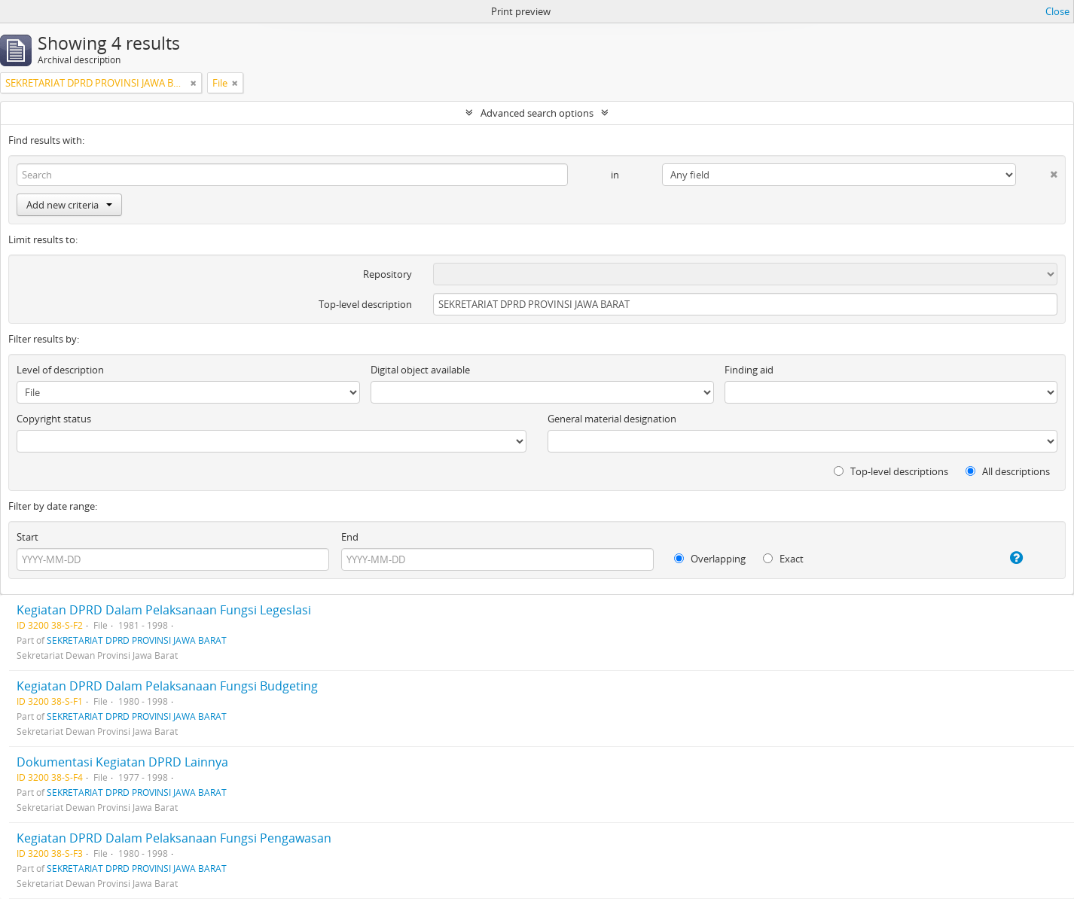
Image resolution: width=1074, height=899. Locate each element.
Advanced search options (537, 113)
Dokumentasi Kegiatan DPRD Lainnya (122, 762)
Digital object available (420, 369)
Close (1057, 11)
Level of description (60, 369)
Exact (783, 558)
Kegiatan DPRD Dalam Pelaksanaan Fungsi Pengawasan (174, 838)
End (350, 537)
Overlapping (710, 558)
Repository (387, 274)
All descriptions (1008, 471)
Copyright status (54, 418)
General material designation (612, 418)
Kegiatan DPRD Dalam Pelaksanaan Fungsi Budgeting (167, 686)
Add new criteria (69, 205)
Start (27, 537)
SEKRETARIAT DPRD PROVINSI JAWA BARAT (137, 640)
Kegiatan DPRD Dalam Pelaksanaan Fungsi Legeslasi (164, 610)
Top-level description (365, 304)
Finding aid (749, 369)
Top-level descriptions (891, 471)
